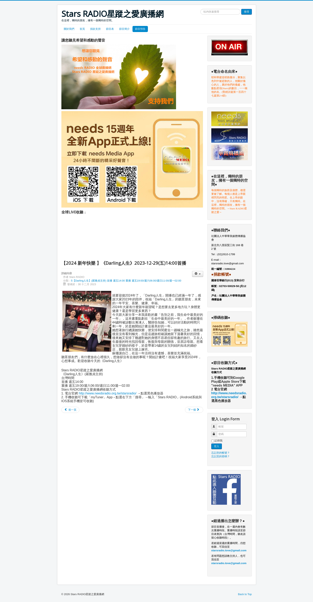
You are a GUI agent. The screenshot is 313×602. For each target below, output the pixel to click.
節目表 (110, 28)
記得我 (218, 440)
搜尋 (246, 11)
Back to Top (245, 594)
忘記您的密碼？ (220, 456)
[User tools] (197, 274)
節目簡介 (124, 28)
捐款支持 (95, 28)
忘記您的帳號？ (220, 452)
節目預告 (140, 28)
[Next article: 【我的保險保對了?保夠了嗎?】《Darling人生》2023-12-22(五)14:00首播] (194, 410)
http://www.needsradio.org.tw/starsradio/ (108, 393)
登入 (216, 446)
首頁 (82, 28)
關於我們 (69, 28)
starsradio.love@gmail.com (228, 263)
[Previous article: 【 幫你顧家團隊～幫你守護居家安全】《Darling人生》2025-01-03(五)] (70, 410)
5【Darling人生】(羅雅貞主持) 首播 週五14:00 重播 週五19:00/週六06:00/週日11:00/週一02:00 (126, 280)
